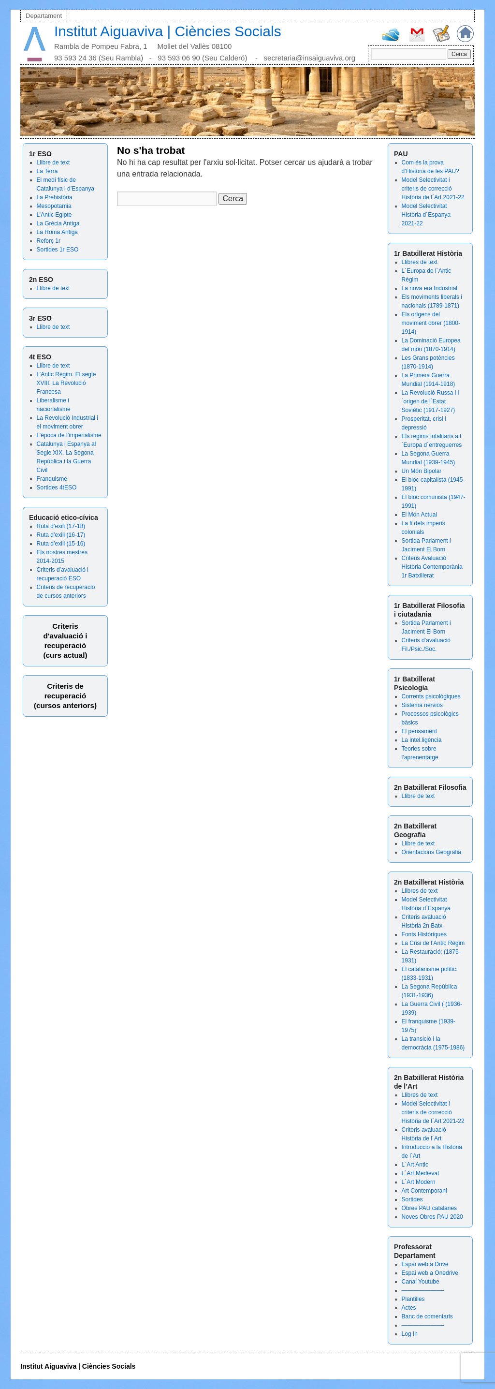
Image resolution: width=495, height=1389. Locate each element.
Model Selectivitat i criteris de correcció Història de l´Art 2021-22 (433, 189)
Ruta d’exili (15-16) (61, 543)
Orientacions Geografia (431, 852)
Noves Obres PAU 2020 (432, 1216)
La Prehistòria (55, 197)
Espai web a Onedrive (430, 1273)
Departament (44, 15)
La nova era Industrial (429, 288)
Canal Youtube (420, 1281)
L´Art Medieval (420, 1173)
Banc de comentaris (427, 1316)
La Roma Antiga (57, 232)
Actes (409, 1307)
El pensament (419, 731)
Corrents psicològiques (431, 696)
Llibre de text (53, 162)
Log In (410, 1333)
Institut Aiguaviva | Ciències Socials (167, 31)
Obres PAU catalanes (429, 1208)
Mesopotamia (54, 206)
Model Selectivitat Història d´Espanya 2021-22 (426, 215)
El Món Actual (419, 514)
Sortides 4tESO (57, 487)
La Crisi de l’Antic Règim (433, 943)
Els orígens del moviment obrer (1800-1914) (431, 323)
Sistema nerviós (422, 705)
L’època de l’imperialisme (69, 435)
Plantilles (413, 1299)
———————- (423, 1290)
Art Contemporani (424, 1190)
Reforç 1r (48, 240)
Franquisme (52, 478)
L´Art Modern (419, 1182)
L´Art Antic (415, 1164)
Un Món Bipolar (422, 471)
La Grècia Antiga (58, 223)
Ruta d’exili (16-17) (61, 535)
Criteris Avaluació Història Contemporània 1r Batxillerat (432, 567)
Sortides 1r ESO (58, 249)
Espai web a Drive (425, 1264)
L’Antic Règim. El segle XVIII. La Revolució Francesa (66, 383)
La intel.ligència (422, 740)
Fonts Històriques (424, 934)
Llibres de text (420, 262)
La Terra (47, 171)
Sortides (412, 1199)
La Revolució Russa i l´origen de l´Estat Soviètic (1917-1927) (430, 401)
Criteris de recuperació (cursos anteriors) (65, 695)
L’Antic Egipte (54, 214)
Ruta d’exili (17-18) (61, 526)
